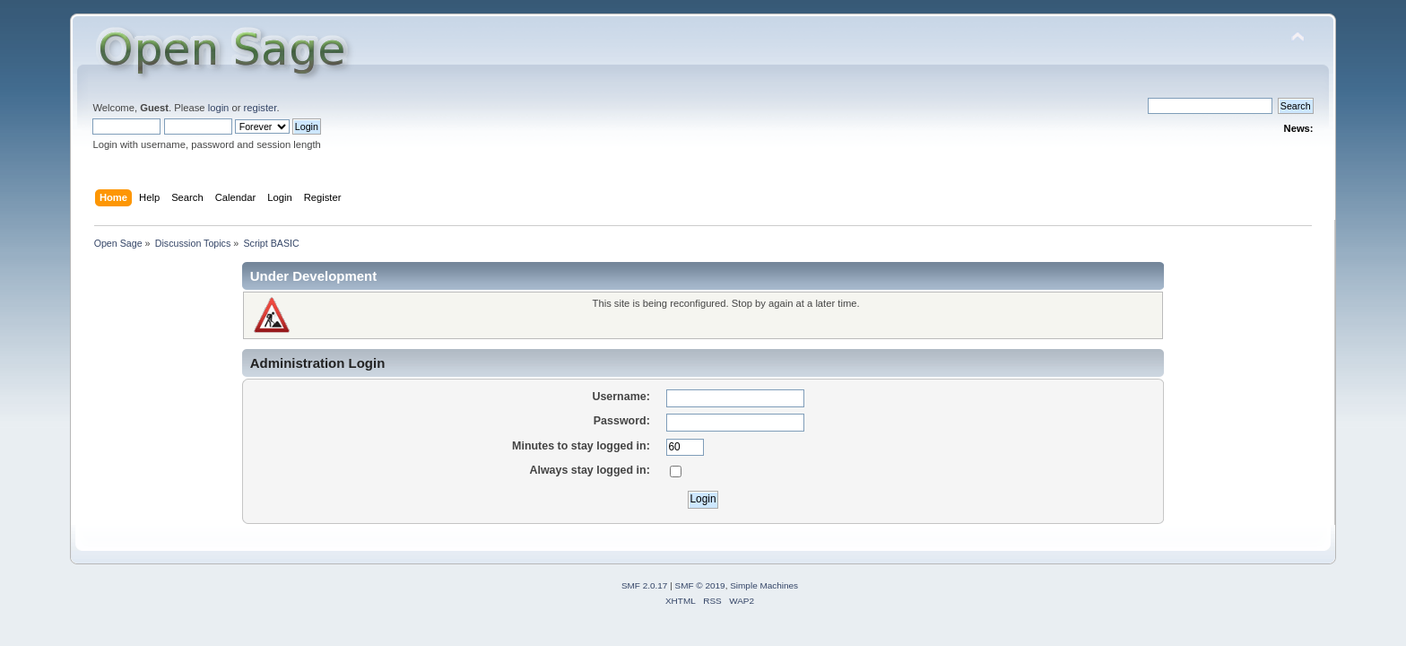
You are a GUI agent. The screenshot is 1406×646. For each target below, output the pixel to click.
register (260, 107)
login (219, 107)
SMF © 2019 (700, 585)
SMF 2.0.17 (644, 585)
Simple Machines (764, 585)
